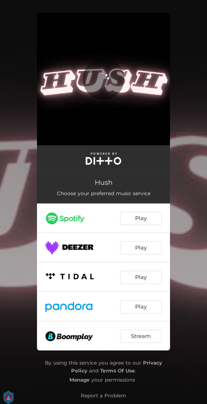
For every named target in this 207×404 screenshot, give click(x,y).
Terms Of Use (117, 370)
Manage (79, 380)
